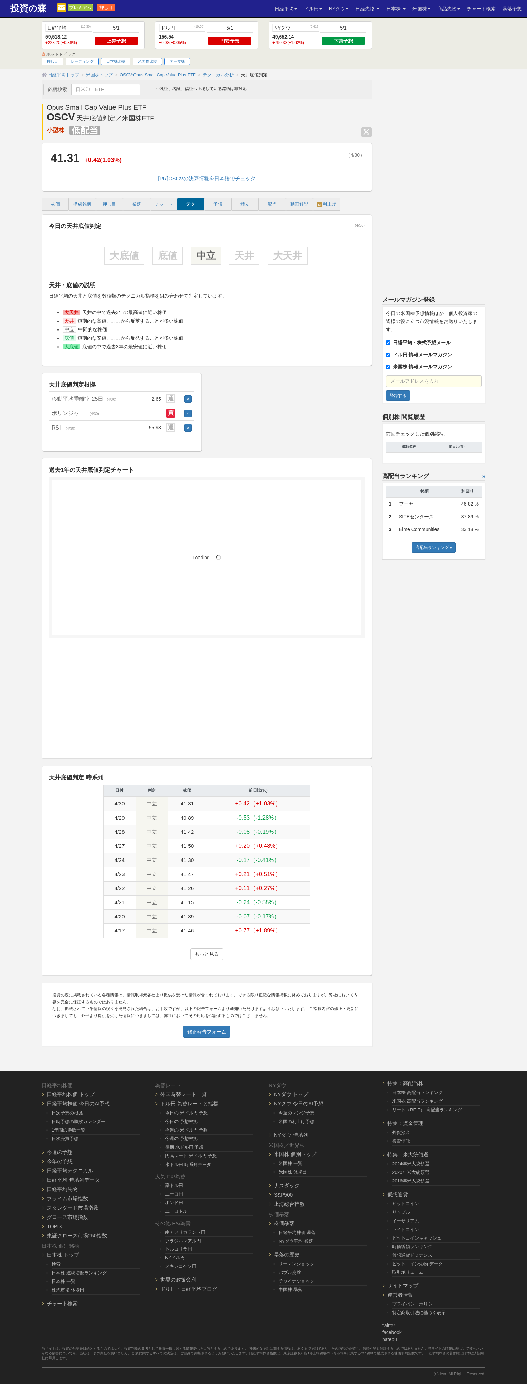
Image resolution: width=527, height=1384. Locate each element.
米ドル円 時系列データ (188, 1164)
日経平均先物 (62, 1189)
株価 (55, 204)
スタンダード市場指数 (72, 1208)
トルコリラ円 (178, 1249)
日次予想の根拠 (67, 1112)
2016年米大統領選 (410, 1180)
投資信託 (401, 1141)
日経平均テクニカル (70, 1171)
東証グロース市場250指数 (77, 1236)
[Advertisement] (207, 701)
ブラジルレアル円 (183, 1240)
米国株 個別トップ (295, 1154)
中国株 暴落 (290, 1289)
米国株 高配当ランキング (417, 1101)
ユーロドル (176, 1211)
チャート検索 (481, 8)
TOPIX (54, 1226)
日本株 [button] (396, 8)
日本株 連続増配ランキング (79, 1272)
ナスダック (287, 1185)
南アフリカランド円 (185, 1232)
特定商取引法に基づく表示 (419, 1312)
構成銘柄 (82, 204)
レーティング (82, 61)
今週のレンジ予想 (296, 1112)
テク (190, 204)
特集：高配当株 (405, 1083)
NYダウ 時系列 (291, 1135)
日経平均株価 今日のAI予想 (78, 1103)
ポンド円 (174, 1202)
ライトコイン (405, 1229)
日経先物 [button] (367, 8)
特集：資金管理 (405, 1123)
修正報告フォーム (206, 1032)
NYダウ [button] (338, 8)
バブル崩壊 (290, 1272)
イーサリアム (405, 1220)
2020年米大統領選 (410, 1172)
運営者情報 (400, 1295)
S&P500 (283, 1195)
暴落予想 (512, 8)
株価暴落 (284, 1223)
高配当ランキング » (434, 547)
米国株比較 (147, 61)
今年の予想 (60, 1161)
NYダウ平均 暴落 (296, 1241)
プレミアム (80, 7)
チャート (164, 204)
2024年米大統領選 (410, 1163)
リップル (401, 1212)
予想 (217, 204)
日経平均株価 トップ (71, 1094)
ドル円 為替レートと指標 (189, 1103)
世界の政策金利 (178, 1280)
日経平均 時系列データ (73, 1180)
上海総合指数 (289, 1204)
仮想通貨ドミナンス (412, 1255)
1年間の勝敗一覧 (68, 1130)
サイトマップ (402, 1285)
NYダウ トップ (291, 1094)
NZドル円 (175, 1257)
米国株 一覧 (290, 1163)
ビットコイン (405, 1203)
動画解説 (299, 204)
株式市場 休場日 (68, 1290)
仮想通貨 (397, 1194)
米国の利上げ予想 (296, 1121)
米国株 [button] (421, 8)
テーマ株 (177, 61)
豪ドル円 (174, 1185)
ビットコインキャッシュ (416, 1238)
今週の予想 (60, 1152)
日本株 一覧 (63, 1281)
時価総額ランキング (412, 1246)
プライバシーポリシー (414, 1304)
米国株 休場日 (293, 1172)
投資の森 (28, 8)
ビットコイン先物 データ (417, 1263)
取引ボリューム (407, 1272)
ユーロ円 (174, 1194)
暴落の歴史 (287, 1254)
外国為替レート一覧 (183, 1094)
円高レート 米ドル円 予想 (191, 1155)
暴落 (136, 204)
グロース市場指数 (67, 1217)
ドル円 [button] (313, 8)
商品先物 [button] (448, 8)
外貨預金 (401, 1132)
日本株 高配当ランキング (417, 1092)
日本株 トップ (63, 1255)
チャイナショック (296, 1281)
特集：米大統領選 (408, 1154)
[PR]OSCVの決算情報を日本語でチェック (207, 178)
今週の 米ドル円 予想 (186, 1130)
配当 (272, 204)
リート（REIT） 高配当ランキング (427, 1109)
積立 (244, 204)
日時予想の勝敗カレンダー (78, 1121)
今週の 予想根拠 (181, 1138)
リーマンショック (296, 1263)
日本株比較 (115, 61)
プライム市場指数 (67, 1198)
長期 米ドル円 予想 (184, 1147)
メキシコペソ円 (180, 1266)
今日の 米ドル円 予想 (186, 1112)
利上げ (326, 204)
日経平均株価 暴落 (297, 1232)
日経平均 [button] (286, 8)
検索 (56, 1264)
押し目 (106, 7)
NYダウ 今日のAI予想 (298, 1103)
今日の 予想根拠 (181, 1121)
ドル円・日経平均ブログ (188, 1289)
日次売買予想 (65, 1138)
